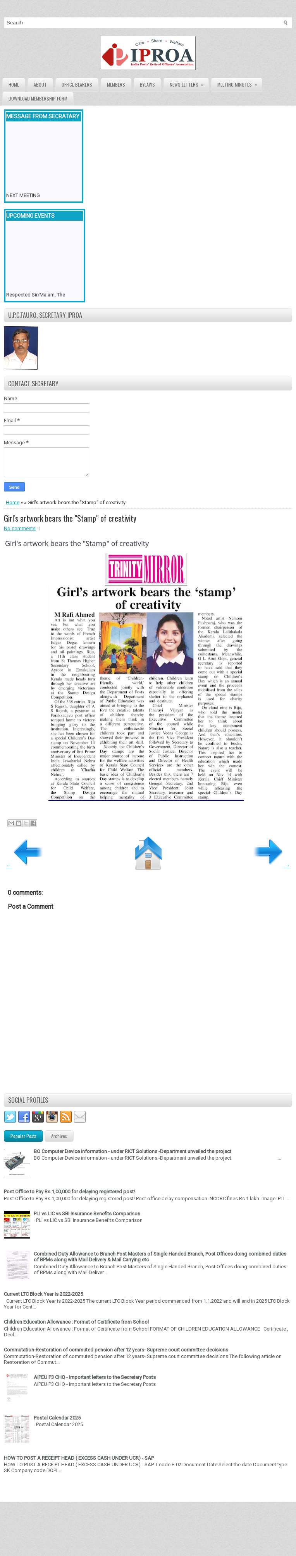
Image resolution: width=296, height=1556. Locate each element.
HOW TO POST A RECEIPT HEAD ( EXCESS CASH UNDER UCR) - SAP (79, 1458)
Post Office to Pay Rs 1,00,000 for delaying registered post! (69, 1191)
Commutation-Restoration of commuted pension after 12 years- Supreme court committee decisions (116, 1350)
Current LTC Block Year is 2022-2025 (43, 1294)
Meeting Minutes (239, 83)
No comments (20, 528)
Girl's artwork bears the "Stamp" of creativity (70, 518)
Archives (59, 1136)
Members (116, 84)
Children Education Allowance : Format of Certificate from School (76, 1322)
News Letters (189, 83)
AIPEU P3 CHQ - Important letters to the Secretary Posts (95, 1377)
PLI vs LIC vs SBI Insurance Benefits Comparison (87, 1213)
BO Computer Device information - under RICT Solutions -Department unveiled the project (132, 1151)
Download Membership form (38, 98)
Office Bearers (77, 84)
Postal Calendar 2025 (57, 1418)
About (40, 84)
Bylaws (147, 84)
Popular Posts (23, 1136)
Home (14, 84)
